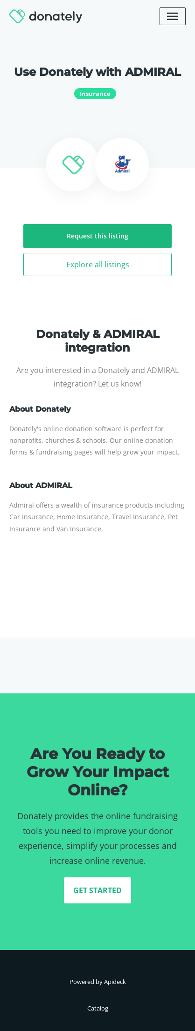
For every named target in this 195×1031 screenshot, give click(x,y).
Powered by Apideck (98, 981)
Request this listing (97, 235)
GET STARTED (97, 890)
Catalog (97, 1008)
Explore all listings (97, 264)
